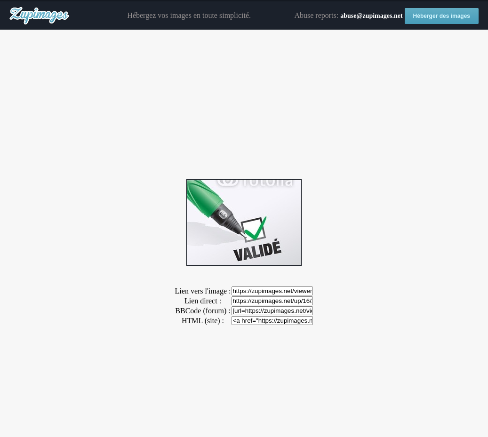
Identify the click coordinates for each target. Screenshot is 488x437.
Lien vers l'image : (203, 291)
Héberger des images (441, 16)
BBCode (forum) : (202, 311)
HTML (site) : (203, 321)
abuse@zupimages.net (371, 15)
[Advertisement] (244, 105)
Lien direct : (202, 301)
